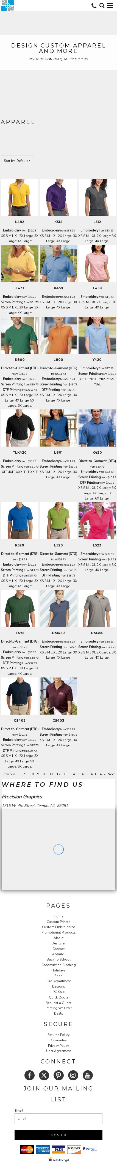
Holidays (58, 970)
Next (111, 774)
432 (102, 774)
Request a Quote (58, 1003)
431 (93, 774)
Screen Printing (12, 302)
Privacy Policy (58, 1046)
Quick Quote (58, 997)
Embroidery (12, 230)
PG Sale (59, 992)
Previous (9, 774)
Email (19, 1110)
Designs (58, 986)
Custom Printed (59, 922)
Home (58, 916)
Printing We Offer (59, 1008)
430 (84, 774)
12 (58, 774)
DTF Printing (12, 390)
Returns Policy (58, 1035)
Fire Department (58, 981)
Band (58, 976)
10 (44, 774)
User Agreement (58, 1051)
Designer (58, 943)
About (58, 938)
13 (66, 774)
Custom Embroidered (58, 927)
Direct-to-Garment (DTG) (19, 368)
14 (73, 774)
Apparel (58, 954)
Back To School (59, 959)
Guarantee (58, 1040)
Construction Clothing (58, 965)
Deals (58, 1013)
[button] (102, 5)
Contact (58, 949)
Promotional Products (58, 932)
